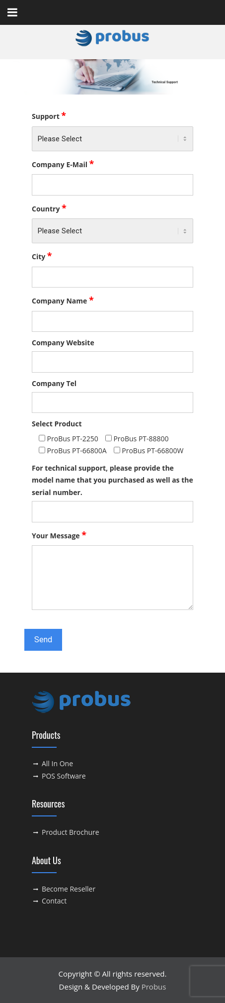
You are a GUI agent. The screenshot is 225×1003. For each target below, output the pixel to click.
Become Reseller (68, 889)
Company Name (63, 300)
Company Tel (54, 383)
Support (49, 115)
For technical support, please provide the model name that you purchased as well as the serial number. (112, 480)
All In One (57, 763)
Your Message (59, 535)
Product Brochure (70, 832)
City (42, 256)
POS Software (64, 776)
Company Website (63, 342)
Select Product (57, 423)
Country (49, 208)
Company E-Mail (63, 164)
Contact (54, 900)
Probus (154, 987)
